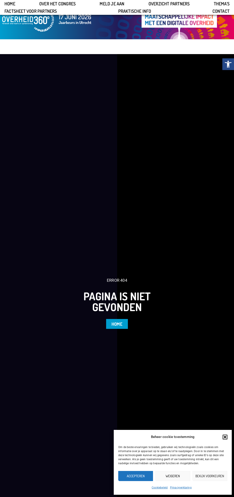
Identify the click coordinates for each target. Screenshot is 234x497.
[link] (228, 64)
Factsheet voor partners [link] (30, 11)
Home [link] (9, 4)
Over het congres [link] (57, 4)
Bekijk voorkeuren (209, 476)
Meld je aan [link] (112, 4)
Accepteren (136, 476)
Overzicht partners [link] (169, 4)
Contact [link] (221, 11)
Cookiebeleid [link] (160, 487)
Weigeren (173, 476)
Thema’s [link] (222, 4)
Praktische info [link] (134, 11)
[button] (225, 437)
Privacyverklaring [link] (181, 487)
